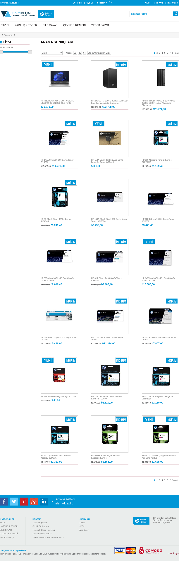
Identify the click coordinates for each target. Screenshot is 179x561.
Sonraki (175, 53)
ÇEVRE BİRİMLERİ (74, 25)
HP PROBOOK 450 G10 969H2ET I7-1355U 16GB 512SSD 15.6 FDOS (58, 102)
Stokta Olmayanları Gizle (99, 53)
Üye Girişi (77, 3)
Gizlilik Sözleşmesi (40, 526)
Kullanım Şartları (39, 522)
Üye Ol (90, 3)
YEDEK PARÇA (100, 25)
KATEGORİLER (7, 519)
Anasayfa (8, 35)
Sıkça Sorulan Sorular (42, 534)
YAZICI (5, 25)
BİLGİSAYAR (50, 25)
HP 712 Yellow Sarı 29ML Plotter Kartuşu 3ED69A (106, 397)
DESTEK (36, 519)
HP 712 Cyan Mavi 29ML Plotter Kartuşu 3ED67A (56, 457)
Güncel (148, 3)
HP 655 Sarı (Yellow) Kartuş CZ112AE (58, 396)
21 (75, 53)
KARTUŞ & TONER (26, 25)
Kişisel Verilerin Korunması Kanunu (48, 537)
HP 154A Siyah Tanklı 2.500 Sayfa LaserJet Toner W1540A (107, 161)
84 (84, 53)
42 (80, 53)
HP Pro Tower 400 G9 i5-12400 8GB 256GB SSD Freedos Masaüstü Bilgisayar (158, 103)
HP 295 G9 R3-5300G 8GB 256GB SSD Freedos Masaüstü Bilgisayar (109, 102)
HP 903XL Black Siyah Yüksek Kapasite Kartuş (105, 457)
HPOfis (159, 3)
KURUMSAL (85, 519)
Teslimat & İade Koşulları (43, 530)
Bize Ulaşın (172, 3)
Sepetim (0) (102, 3)
